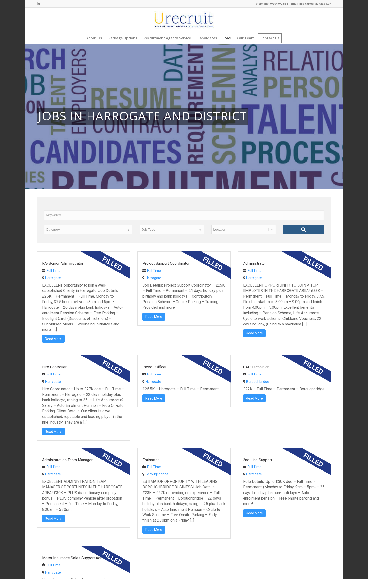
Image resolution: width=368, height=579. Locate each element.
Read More (53, 339)
